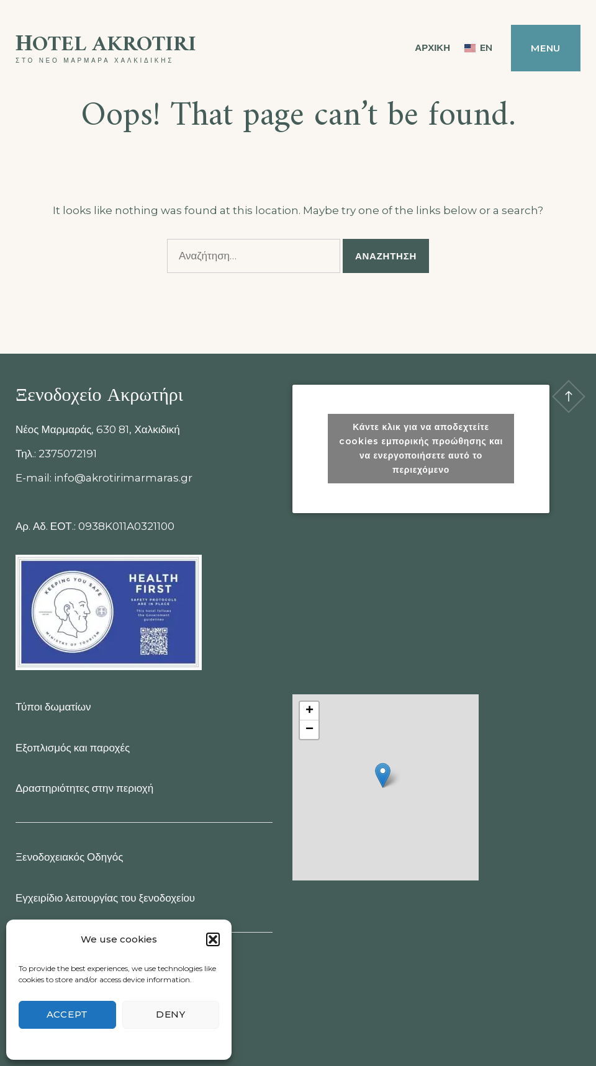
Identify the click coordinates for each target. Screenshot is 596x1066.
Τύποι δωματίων (53, 707)
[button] (213, 939)
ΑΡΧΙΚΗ (432, 47)
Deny (171, 1014)
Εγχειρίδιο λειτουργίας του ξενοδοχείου (105, 898)
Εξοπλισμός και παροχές (73, 747)
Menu (546, 48)
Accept (68, 1014)
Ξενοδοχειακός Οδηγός (69, 857)
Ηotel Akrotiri (106, 45)
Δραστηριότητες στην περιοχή (84, 788)
